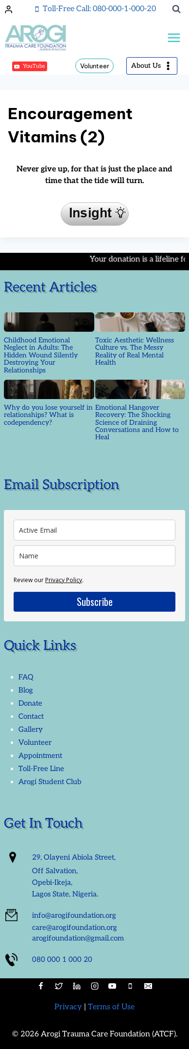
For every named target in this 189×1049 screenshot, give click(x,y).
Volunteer (94, 66)
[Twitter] (59, 986)
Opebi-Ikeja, (52, 882)
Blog (25, 690)
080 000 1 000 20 (62, 959)
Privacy (68, 1007)
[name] (94, 555)
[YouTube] (112, 986)
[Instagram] (95, 986)
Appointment (40, 755)
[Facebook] (41, 986)
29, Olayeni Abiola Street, (74, 857)
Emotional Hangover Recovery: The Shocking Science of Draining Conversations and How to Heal (137, 422)
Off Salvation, (55, 870)
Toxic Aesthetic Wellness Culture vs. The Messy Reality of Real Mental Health (134, 352)
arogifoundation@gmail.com (78, 938)
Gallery (30, 729)
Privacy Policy (63, 580)
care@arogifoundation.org (74, 927)
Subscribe (95, 601)
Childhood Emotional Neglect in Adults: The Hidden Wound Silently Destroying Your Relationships (41, 355)
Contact (31, 716)
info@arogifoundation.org (74, 915)
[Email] (148, 986)
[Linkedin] (77, 986)
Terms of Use (111, 1007)
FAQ (26, 677)
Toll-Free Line (41, 768)
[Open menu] (173, 38)
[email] (94, 530)
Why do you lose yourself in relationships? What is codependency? (48, 415)
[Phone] (130, 986)
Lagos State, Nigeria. (65, 894)
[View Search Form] (176, 9)
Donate (30, 703)
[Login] (8, 9)
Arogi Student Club (49, 781)
